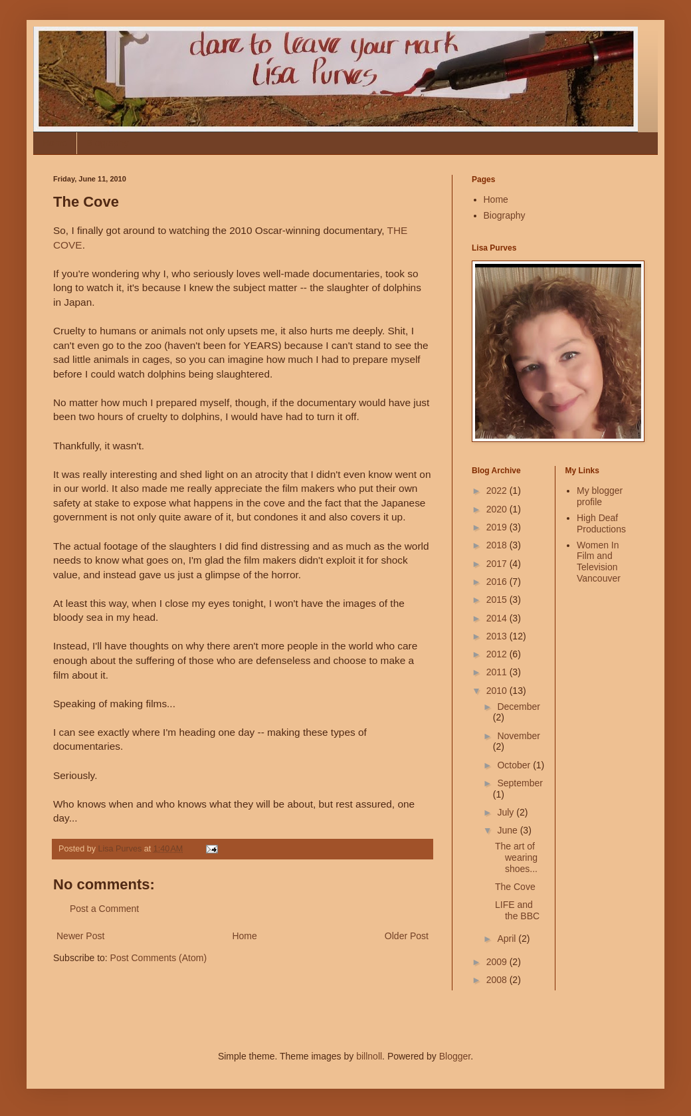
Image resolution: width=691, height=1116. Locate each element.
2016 (498, 581)
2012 (498, 654)
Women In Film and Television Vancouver (599, 562)
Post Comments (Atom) (158, 957)
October (515, 765)
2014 (498, 618)
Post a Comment (104, 908)
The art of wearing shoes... (516, 857)
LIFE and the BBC (517, 910)
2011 (498, 672)
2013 (498, 636)
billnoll (369, 1056)
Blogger (454, 1056)
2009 (498, 961)
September (519, 783)
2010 (498, 690)
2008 (498, 979)
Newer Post (80, 936)
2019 (498, 527)
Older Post (407, 936)
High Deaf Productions (601, 523)
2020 (498, 509)
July (506, 812)
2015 (498, 599)
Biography (107, 143)
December (518, 706)
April (507, 938)
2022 (498, 490)
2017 (498, 563)
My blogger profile (600, 496)
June (508, 830)
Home (55, 143)
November (518, 735)
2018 (498, 545)
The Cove (515, 886)
